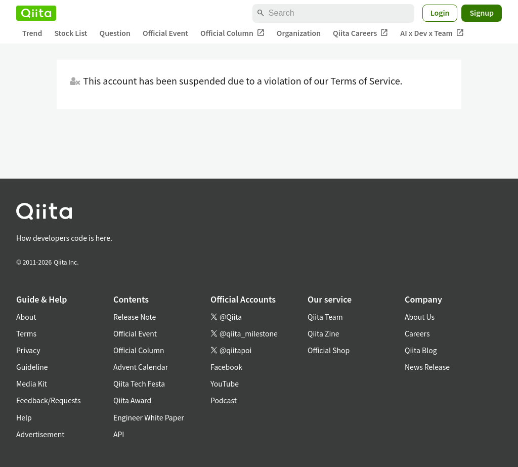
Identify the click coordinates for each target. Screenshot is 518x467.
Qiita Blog (421, 350)
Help (24, 417)
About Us (420, 317)
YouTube (224, 383)
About (26, 317)
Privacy (28, 350)
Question (115, 33)
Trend (32, 33)
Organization (299, 33)
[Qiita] (36, 13)
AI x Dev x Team (432, 33)
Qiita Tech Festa (139, 383)
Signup (481, 13)
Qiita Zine (323, 333)
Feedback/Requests (48, 400)
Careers (417, 333)
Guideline (32, 367)
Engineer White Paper (148, 417)
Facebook (226, 367)
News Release (427, 367)
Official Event (165, 33)
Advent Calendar (140, 367)
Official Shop (329, 350)
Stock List (70, 33)
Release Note (134, 317)
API (118, 434)
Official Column (232, 33)
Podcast (223, 400)
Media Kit (31, 383)
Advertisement (40, 434)
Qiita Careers (360, 33)
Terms (26, 333)
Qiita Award (132, 400)
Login (440, 13)
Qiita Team (325, 317)
